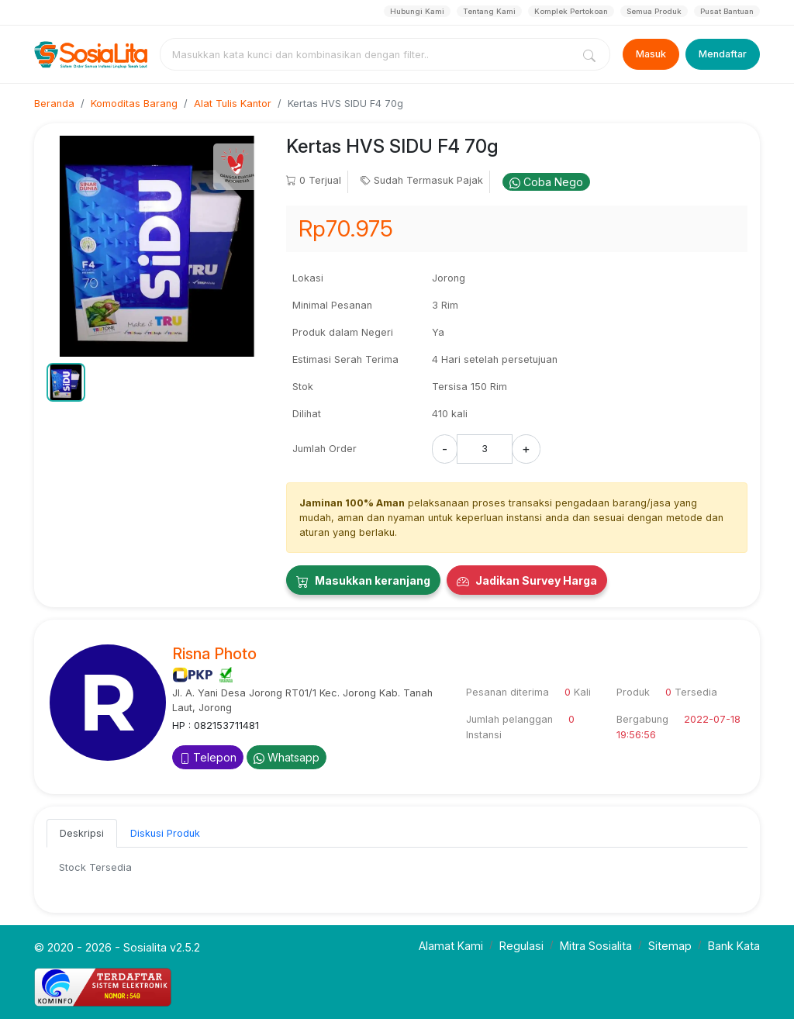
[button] (66, 382)
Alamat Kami (451, 945)
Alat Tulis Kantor (232, 103)
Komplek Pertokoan (571, 11)
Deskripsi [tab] (82, 833)
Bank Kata (734, 945)
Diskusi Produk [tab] (165, 833)
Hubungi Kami (417, 11)
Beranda (54, 103)
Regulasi (521, 945)
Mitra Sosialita (596, 945)
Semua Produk (654, 11)
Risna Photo (214, 653)
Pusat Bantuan (727, 11)
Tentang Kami (489, 11)
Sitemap (670, 945)
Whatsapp (286, 757)
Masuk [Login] (651, 54)
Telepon (207, 757)
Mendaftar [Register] (723, 54)
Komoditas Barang (134, 103)
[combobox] (369, 54)
